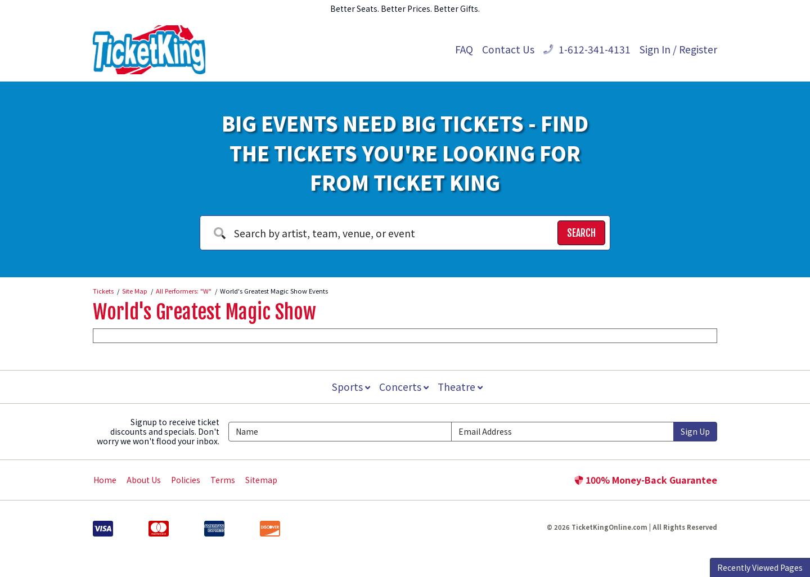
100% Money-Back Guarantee (645, 479)
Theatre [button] (461, 387)
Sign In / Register (678, 49)
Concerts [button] (404, 387)
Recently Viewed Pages (760, 567)
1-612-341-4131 (587, 49)
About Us (144, 479)
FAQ (464, 49)
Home (104, 479)
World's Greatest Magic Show (204, 312)
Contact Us (508, 49)
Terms (222, 479)
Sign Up (695, 431)
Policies (185, 479)
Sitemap (261, 479)
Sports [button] (350, 387)
